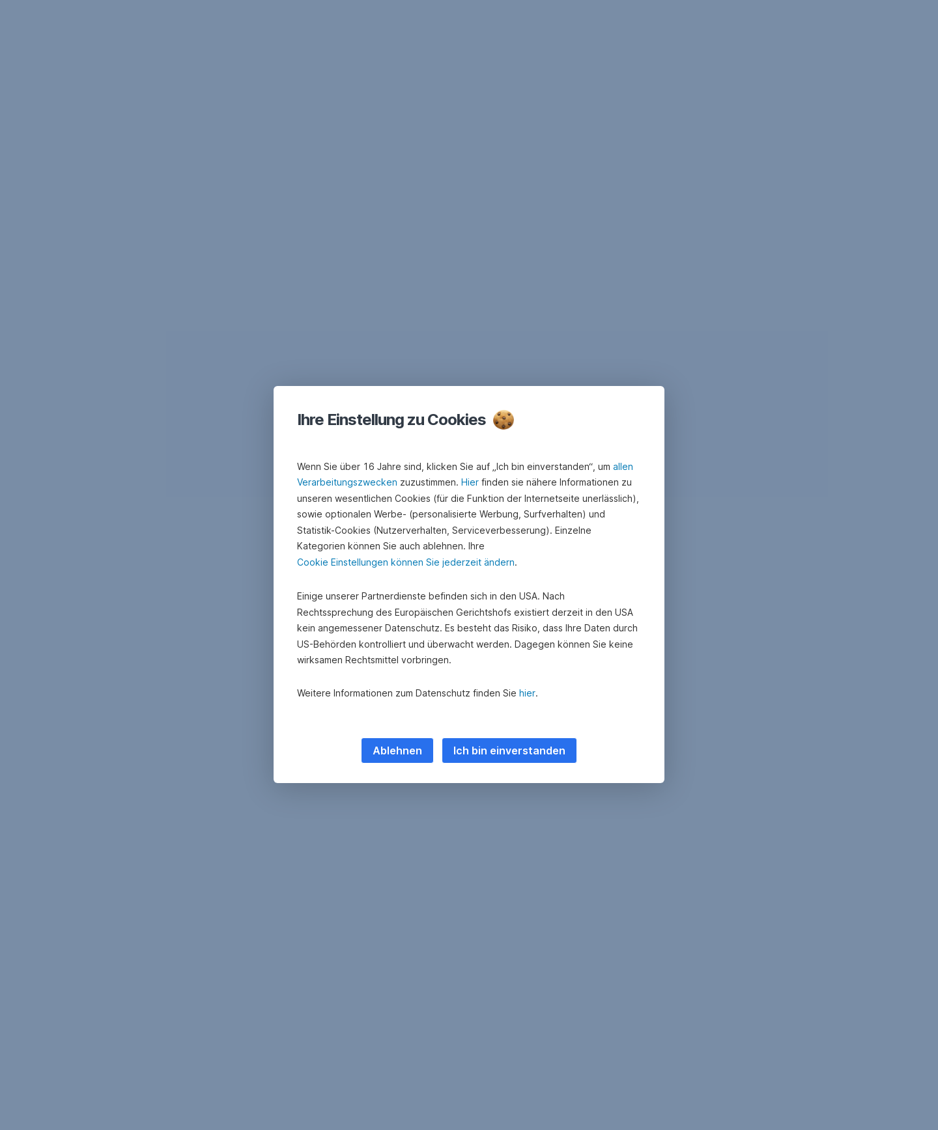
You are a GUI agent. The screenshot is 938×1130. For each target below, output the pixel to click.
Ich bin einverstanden (509, 750)
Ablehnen (397, 750)
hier (527, 692)
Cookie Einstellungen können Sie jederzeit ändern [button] (406, 562)
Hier (470, 482)
